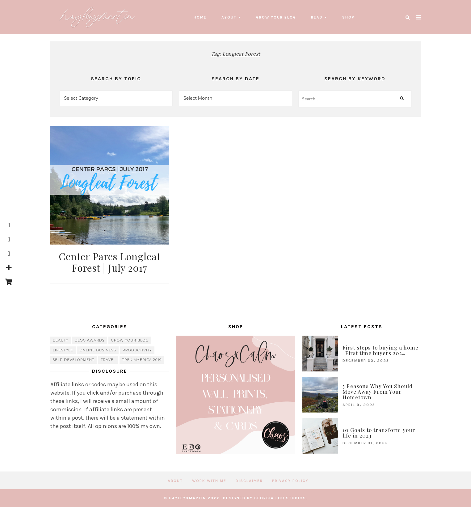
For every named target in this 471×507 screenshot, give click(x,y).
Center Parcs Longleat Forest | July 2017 (110, 262)
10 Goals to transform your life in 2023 (379, 432)
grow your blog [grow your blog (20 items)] (130, 340)
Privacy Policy (290, 481)
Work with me (209, 481)
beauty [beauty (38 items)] (61, 340)
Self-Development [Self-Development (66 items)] (74, 360)
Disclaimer (249, 481)
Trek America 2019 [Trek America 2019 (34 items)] (142, 360)
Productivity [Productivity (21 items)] (137, 350)
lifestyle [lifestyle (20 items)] (63, 350)
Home (200, 17)
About (229, 17)
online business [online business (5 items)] (97, 350)
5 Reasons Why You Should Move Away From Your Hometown (378, 391)
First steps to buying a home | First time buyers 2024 (380, 350)
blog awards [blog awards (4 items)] (90, 340)
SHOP (348, 17)
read (317, 17)
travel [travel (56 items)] (108, 360)
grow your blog (276, 17)
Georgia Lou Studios (280, 498)
